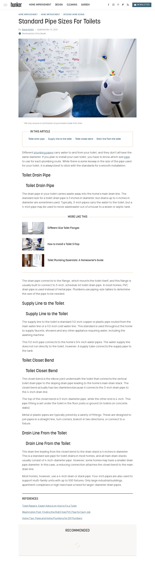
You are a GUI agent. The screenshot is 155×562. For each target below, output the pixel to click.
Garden (85, 5)
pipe (127, 157)
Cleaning (72, 5)
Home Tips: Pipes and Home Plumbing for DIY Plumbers (52, 518)
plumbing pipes (43, 152)
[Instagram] (113, 4)
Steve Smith (28, 30)
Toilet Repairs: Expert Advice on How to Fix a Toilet (49, 506)
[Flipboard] (123, 4)
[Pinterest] (118, 4)
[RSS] (128, 4)
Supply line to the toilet (60, 139)
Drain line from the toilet (109, 139)
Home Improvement (40, 5)
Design (59, 5)
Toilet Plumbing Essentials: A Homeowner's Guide (75, 260)
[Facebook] (108, 4)
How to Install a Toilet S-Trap (63, 244)
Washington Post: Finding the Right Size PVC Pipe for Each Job (56, 512)
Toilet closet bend (84, 139)
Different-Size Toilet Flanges (63, 228)
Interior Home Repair (73, 15)
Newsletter (142, 5)
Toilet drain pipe (36, 139)
